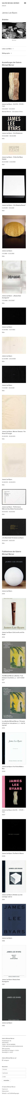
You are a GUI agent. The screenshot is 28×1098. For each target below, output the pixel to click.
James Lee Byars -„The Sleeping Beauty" (14, 205)
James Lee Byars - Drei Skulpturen (12, 133)
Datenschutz (5, 1091)
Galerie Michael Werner (10, 3)
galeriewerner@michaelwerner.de (14, 1046)
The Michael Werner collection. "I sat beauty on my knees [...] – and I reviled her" (13, 678)
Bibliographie (6, 53)
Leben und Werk (6, 49)
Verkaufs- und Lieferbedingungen (10, 1093)
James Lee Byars (7, 251)
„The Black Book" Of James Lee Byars (13, 538)
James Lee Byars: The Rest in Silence (13, 853)
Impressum (5, 1089)
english (4, 5)
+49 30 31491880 (10, 1044)
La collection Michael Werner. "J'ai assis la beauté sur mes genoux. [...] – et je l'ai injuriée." (13, 723)
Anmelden (6, 1080)
